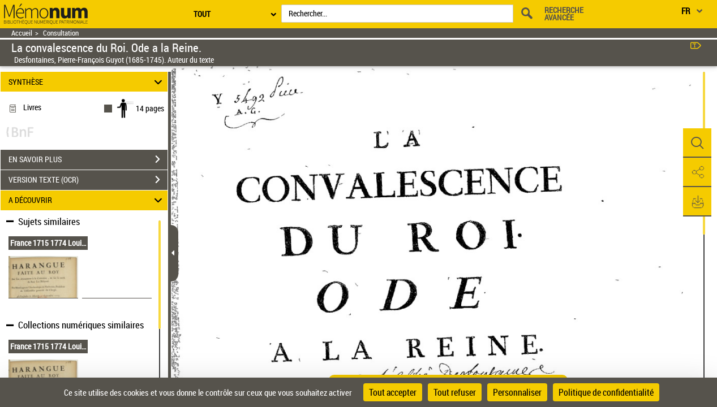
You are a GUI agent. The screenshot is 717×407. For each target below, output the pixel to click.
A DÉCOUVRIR (86, 200)
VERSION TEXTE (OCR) (88, 180)
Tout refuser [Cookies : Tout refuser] (454, 392)
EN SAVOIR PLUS (88, 159)
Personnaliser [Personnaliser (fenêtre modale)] (517, 392)
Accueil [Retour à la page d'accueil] (21, 33)
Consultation (61, 33)
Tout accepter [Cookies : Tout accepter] (393, 392)
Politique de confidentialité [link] (606, 392)
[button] (697, 143)
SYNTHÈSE (86, 82)
